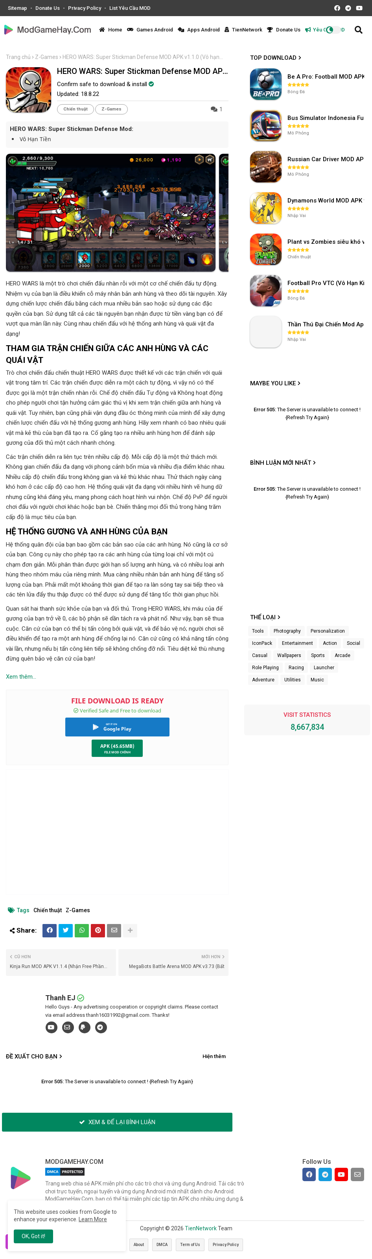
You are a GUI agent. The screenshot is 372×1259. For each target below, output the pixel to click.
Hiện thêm (214, 1056)
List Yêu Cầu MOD (130, 8)
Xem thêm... (21, 676)
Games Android (150, 30)
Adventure (263, 680)
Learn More (93, 1219)
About (139, 1244)
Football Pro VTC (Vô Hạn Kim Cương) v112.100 (326, 283)
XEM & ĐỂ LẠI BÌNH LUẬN (117, 1122)
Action (330, 643)
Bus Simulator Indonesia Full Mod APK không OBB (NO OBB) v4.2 (326, 117)
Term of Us (190, 1244)
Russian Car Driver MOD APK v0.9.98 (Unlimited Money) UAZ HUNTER (326, 159)
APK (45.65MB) (117, 746)
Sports (318, 655)
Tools (258, 631)
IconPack (262, 643)
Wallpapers (289, 655)
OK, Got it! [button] (33, 1236)
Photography (287, 631)
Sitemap (18, 8)
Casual (259, 655)
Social (353, 643)
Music (317, 680)
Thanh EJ (60, 998)
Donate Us (48, 8)
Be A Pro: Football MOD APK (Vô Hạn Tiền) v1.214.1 (326, 76)
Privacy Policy (85, 8)
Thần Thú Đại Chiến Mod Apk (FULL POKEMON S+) (326, 324)
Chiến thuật (75, 109)
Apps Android (199, 30)
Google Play (117, 728)
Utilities (292, 680)
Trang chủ (18, 57)
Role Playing (265, 667)
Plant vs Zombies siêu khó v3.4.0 (326, 241)
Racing (296, 667)
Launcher (324, 667)
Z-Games (46, 57)
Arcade (342, 655)
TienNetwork (243, 30)
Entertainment (297, 643)
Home (110, 30)
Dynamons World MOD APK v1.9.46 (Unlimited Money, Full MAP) (326, 200)
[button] (358, 30)
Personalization (328, 631)
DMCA (162, 1244)
